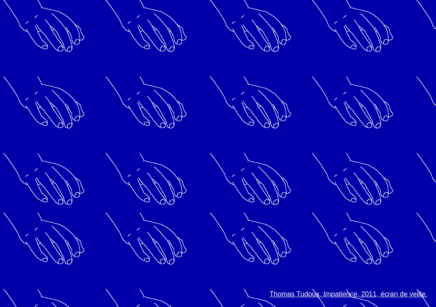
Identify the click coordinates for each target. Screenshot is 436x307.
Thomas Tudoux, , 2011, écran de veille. (348, 294)
